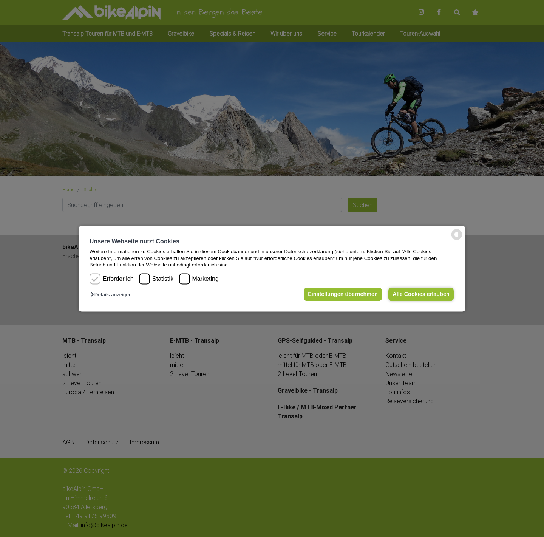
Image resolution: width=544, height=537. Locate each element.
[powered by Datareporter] (457, 239)
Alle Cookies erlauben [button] (421, 294)
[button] (113, 295)
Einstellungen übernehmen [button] (343, 294)
